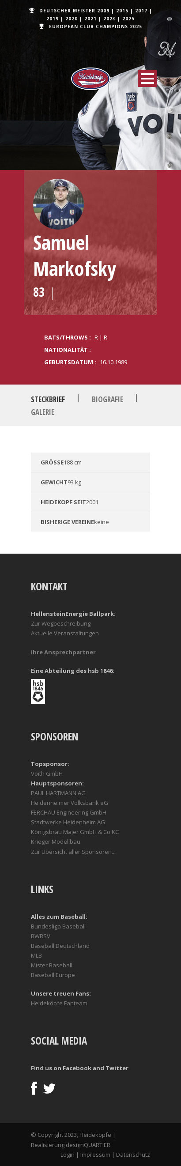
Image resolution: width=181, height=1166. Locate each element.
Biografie (107, 399)
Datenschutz (133, 1154)
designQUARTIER (88, 1145)
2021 (90, 18)
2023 (109, 18)
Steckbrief (48, 399)
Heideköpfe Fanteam (59, 1003)
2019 (52, 18)
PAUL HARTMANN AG (58, 793)
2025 (128, 18)
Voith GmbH (47, 773)
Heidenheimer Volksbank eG (69, 803)
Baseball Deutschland (60, 946)
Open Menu (147, 78)
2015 (122, 11)
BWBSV (40, 936)
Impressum (95, 1154)
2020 (71, 18)
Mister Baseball (51, 965)
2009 (103, 11)
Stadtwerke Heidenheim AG (68, 822)
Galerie (42, 412)
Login (67, 1154)
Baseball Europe (53, 975)
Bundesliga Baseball (58, 926)
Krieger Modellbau (55, 841)
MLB (36, 955)
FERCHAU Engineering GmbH (68, 812)
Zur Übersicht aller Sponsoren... (73, 852)
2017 (141, 11)
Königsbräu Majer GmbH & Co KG (75, 832)
